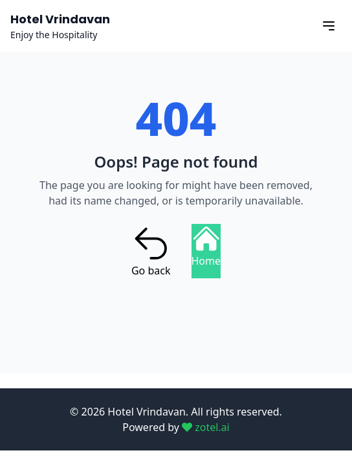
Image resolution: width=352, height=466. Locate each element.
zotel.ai (206, 427)
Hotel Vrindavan (60, 19)
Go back (151, 251)
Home (206, 246)
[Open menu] (329, 26)
